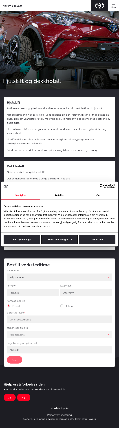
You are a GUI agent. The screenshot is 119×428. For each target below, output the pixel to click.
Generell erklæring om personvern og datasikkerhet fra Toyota (59, 418)
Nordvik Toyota (12, 5)
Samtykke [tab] (20, 195)
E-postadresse (15, 312)
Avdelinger (13, 270)
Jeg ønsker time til (17, 327)
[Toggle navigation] (113, 5)
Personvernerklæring (59, 414)
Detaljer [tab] (59, 195)
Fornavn (11, 285)
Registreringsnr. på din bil (22, 342)
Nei (24, 397)
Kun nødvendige (22, 239)
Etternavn (66, 285)
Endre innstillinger (60, 239)
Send (15, 360)
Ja (10, 397)
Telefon (70, 306)
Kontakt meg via (16, 300)
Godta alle (97, 239)
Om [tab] (98, 195)
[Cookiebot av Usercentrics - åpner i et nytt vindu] (101, 186)
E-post (16, 306)
